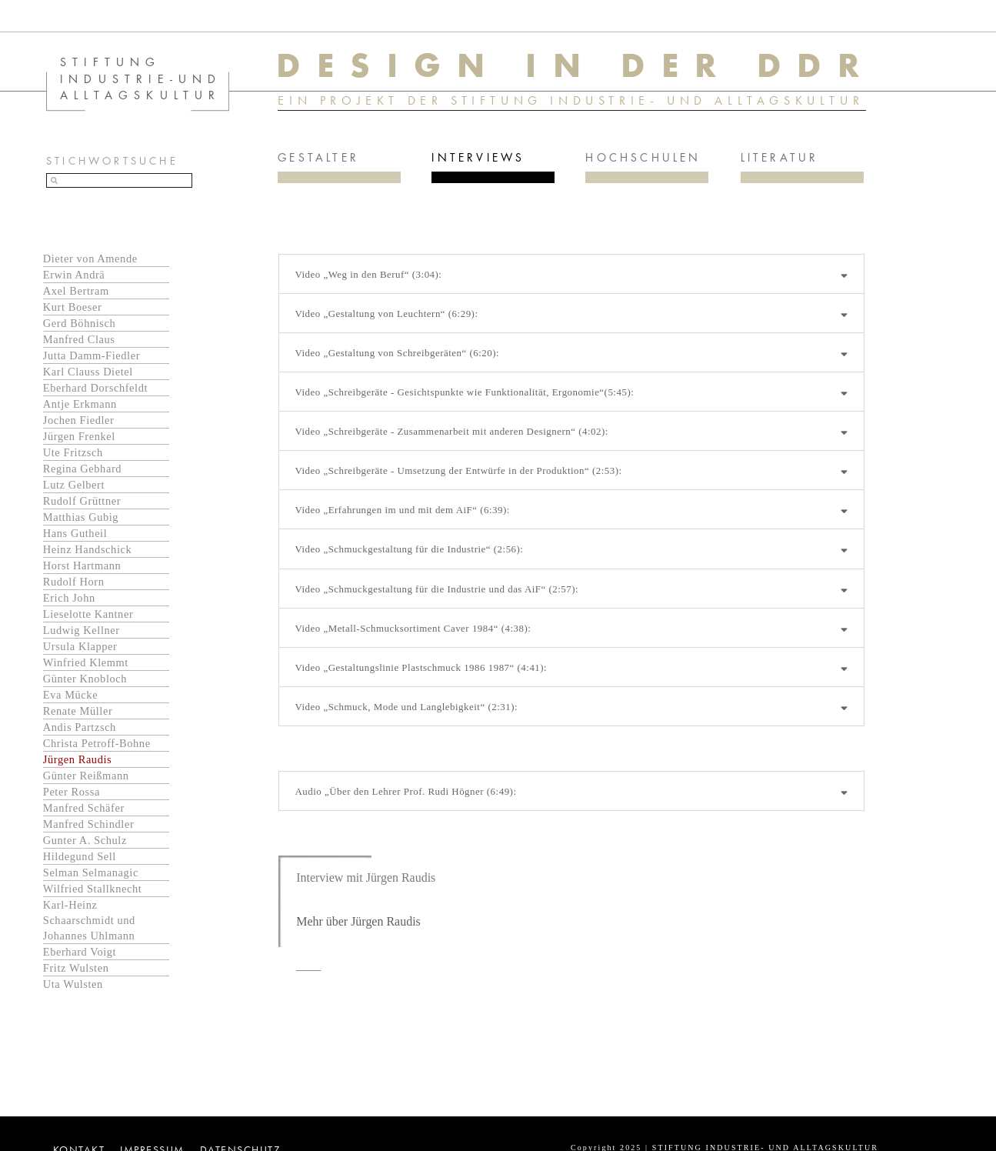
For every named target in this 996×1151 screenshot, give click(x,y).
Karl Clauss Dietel (88, 371)
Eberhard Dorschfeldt (95, 387)
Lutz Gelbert (74, 484)
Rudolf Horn (74, 581)
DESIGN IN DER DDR (575, 64)
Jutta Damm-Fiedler (91, 355)
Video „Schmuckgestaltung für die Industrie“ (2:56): (409, 549)
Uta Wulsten (73, 983)
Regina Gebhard (82, 468)
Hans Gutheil (75, 532)
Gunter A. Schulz (85, 839)
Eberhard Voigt (79, 951)
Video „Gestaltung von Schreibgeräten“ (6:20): (397, 352)
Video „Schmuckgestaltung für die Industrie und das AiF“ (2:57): (437, 588)
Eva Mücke (70, 694)
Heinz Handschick (87, 548)
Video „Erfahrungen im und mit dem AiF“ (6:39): (402, 509)
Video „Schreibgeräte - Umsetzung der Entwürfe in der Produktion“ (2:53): (458, 469)
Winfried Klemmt (85, 662)
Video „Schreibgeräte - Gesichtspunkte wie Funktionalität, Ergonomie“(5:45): (465, 391)
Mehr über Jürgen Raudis (358, 920)
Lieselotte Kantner (88, 613)
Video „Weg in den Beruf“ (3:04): (368, 273)
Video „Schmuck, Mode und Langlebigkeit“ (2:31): (406, 706)
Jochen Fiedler (79, 419)
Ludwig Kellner (81, 629)
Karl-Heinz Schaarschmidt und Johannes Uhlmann (89, 919)
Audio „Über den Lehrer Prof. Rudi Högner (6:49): (406, 791)
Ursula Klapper (80, 645)
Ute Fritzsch (73, 451)
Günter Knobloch (85, 678)
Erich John (69, 597)
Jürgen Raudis (77, 758)
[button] (571, 273)
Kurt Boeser (72, 306)
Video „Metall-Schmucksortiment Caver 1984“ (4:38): (413, 627)
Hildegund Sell (79, 855)
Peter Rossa (71, 791)
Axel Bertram (76, 290)
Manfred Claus (79, 338)
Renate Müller (78, 710)
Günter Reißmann (86, 775)
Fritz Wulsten (76, 967)
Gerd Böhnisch (79, 322)
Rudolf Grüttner (82, 500)
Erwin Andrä (74, 274)
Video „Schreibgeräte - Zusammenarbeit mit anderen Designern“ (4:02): (451, 430)
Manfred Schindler (89, 823)
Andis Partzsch (79, 726)
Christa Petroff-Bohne (97, 742)
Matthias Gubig (80, 516)
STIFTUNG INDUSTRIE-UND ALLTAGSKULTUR (141, 78)
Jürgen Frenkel (79, 435)
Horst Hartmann (82, 565)
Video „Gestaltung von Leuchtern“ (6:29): (386, 313)
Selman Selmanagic (90, 872)
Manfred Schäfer (84, 807)
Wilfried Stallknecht (92, 888)
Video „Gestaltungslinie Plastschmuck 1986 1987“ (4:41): (421, 666)
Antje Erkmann (80, 403)
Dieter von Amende (90, 258)
